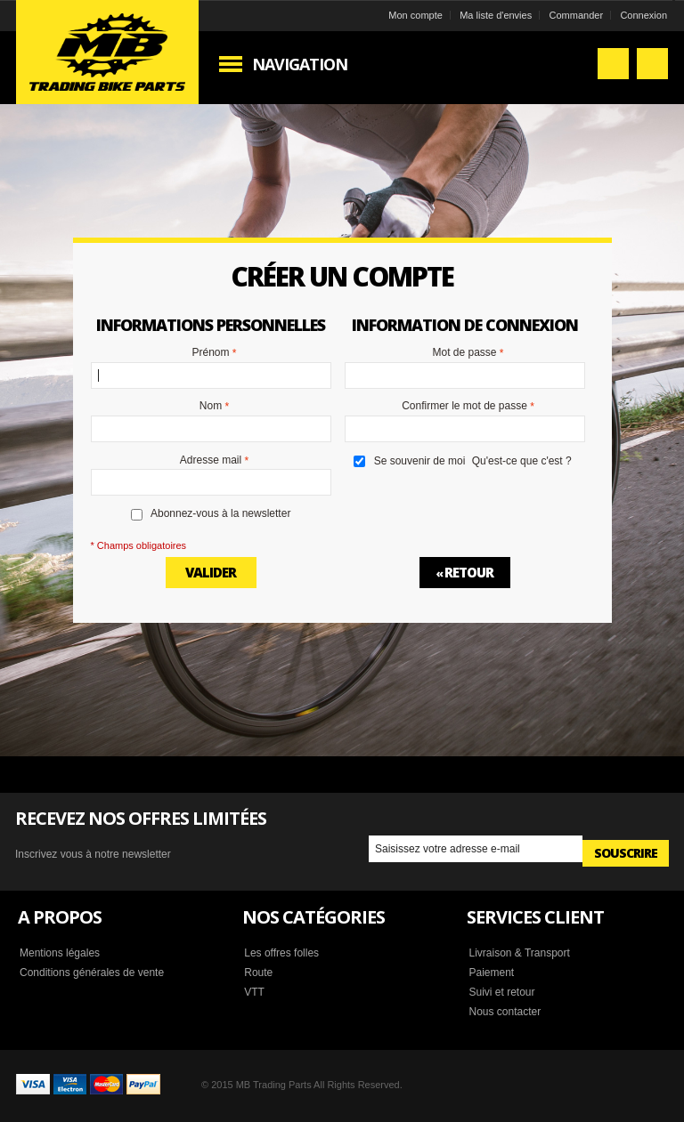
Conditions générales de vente (92, 972)
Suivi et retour (501, 992)
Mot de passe (464, 353)
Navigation (299, 64)
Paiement (491, 972)
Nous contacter (504, 1011)
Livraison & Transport (518, 953)
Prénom (210, 353)
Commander (577, 15)
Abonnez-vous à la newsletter (220, 513)
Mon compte (415, 15)
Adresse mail (210, 461)
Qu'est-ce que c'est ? (522, 461)
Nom (211, 407)
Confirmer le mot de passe (464, 407)
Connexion (643, 15)
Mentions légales (60, 953)
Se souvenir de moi (420, 461)
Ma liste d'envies (496, 15)
